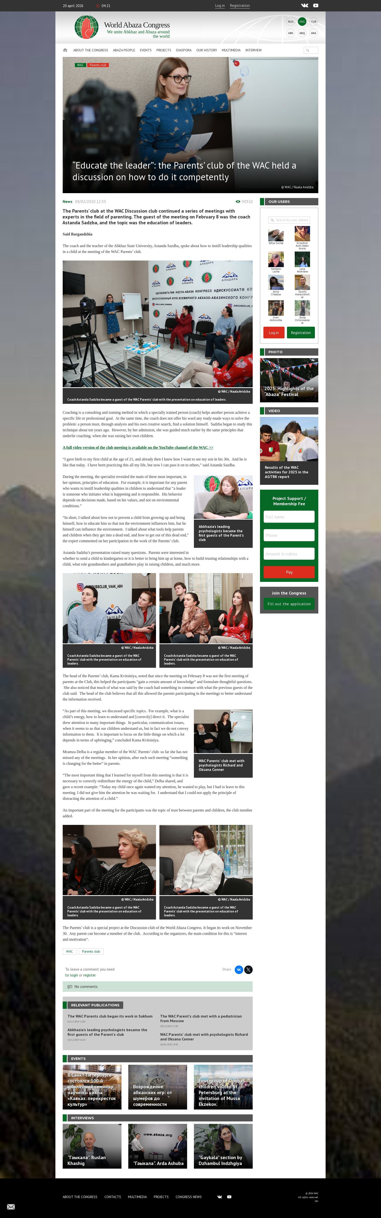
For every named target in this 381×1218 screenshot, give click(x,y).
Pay (289, 572)
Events (146, 50)
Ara (313, 33)
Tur (313, 21)
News (67, 201)
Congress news (189, 1197)
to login (71, 975)
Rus (291, 21)
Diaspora (183, 50)
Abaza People (124, 50)
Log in (220, 5)
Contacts (112, 1197)
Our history (206, 50)
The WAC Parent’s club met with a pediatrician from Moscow (201, 1018)
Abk (290, 33)
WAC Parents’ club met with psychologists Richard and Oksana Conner (204, 1036)
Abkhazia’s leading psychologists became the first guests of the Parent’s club (107, 1032)
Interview (253, 50)
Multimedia (231, 50)
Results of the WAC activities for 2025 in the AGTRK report (286, 472)
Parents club (98, 65)
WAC (80, 65)
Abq (302, 33)
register (89, 975)
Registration (240, 5)
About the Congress (90, 50)
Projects (163, 50)
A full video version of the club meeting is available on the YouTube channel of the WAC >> (138, 447)
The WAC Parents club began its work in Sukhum (110, 1016)
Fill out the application (289, 603)
